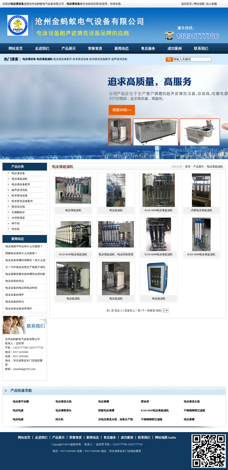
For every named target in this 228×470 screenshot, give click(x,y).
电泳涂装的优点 (14, 280)
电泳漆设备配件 (62, 59)
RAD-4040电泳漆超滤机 (201, 254)
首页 (187, 166)
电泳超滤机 (116, 210)
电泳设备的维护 (14, 294)
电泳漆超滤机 (20, 178)
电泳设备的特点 (14, 301)
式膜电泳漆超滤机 (201, 210)
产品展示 (68, 48)
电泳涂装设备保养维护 (18, 308)
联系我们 (201, 48)
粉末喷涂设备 (81, 59)
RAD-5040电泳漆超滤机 (159, 210)
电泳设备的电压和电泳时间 (21, 287)
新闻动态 (121, 48)
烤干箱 (16, 223)
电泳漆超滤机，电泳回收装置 (116, 254)
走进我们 (42, 48)
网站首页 (15, 48)
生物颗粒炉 (18, 212)
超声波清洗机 (119, 59)
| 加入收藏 (211, 3)
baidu (172, 437)
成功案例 (174, 48)
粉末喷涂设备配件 (100, 59)
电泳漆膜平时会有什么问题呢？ (24, 246)
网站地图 (198, 3)
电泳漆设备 (18, 173)
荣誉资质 (95, 48)
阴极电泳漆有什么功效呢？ (21, 253)
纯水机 (16, 229)
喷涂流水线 (18, 206)
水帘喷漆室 (18, 217)
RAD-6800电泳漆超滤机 (159, 254)
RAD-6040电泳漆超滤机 (73, 254)
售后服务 (148, 48)
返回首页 (186, 3)
